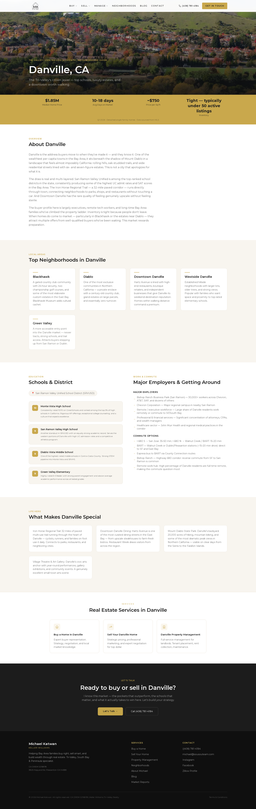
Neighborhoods (124, 5)
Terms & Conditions (218, 797)
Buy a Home (138, 748)
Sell (85, 5)
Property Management (144, 759)
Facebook (188, 765)
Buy (73, 5)
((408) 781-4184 (192, 748)
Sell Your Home (140, 754)
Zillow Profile (190, 770)
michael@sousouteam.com (198, 754)
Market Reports (140, 782)
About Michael (139, 770)
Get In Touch (214, 5)
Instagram (188, 759)
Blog (143, 5)
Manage (101, 5)
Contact (157, 5)
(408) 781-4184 (189, 5)
